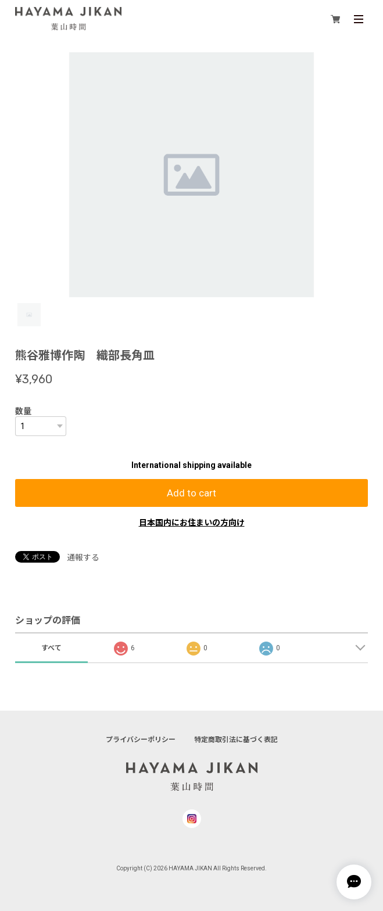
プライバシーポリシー (141, 740)
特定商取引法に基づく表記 (236, 740)
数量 (23, 411)
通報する (83, 557)
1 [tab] (29, 314)
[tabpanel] (192, 174)
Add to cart (191, 493)
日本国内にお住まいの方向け (192, 522)
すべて (51, 648)
